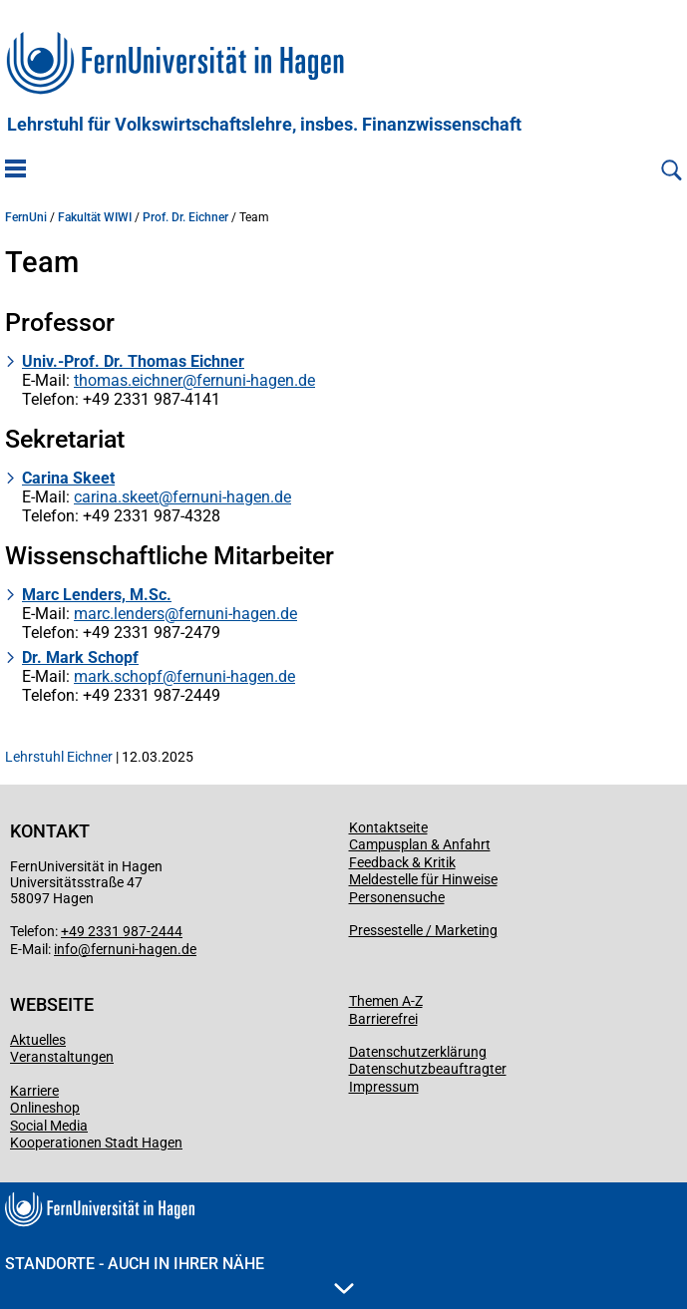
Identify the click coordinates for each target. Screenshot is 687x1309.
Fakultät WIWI (95, 217)
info (66, 949)
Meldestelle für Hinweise (423, 879)
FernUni (26, 217)
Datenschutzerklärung (418, 1052)
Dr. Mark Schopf (80, 657)
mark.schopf (118, 676)
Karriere (34, 1091)
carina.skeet (116, 497)
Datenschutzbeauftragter (428, 1069)
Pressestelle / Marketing (423, 930)
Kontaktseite (388, 827)
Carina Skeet (68, 478)
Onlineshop (45, 1108)
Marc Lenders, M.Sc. (97, 594)
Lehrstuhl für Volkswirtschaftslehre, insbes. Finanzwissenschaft (264, 125)
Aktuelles (38, 1040)
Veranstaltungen (62, 1057)
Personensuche (397, 897)
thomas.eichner (128, 380)
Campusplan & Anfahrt (420, 844)
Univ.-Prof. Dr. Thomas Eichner (133, 361)
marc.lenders (119, 613)
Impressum (384, 1087)
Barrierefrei (383, 1019)
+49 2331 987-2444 (121, 931)
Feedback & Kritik (402, 862)
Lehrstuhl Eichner (59, 757)
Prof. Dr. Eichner (185, 217)
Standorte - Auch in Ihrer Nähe (179, 1274)
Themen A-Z (386, 1001)
